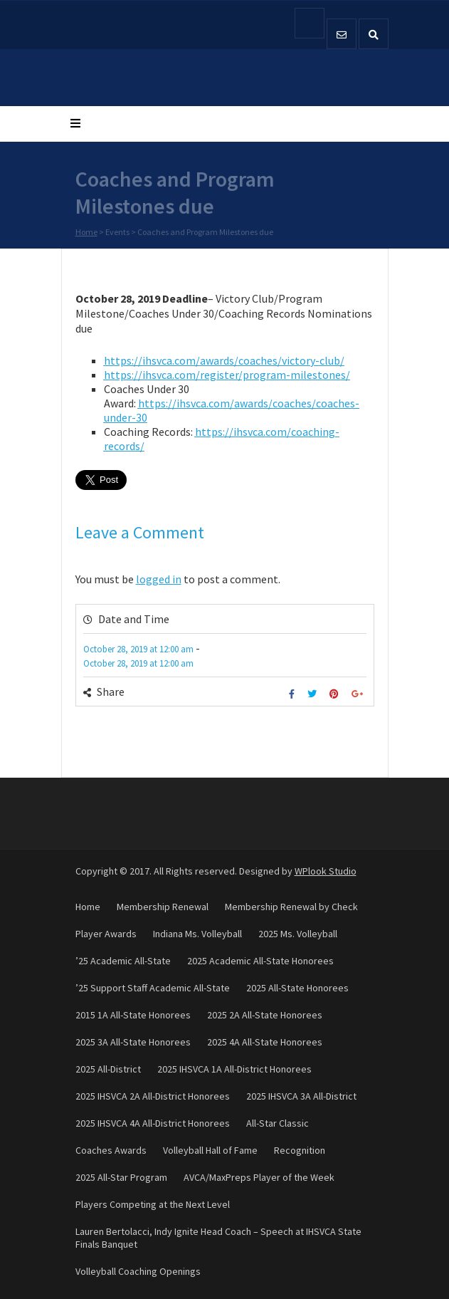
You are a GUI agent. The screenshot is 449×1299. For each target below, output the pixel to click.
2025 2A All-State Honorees (264, 1014)
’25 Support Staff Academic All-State (152, 987)
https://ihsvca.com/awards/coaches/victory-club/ (224, 360)
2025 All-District (108, 1069)
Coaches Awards (111, 1150)
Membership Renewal (162, 906)
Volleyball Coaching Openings (138, 1271)
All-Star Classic (277, 1123)
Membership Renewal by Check (291, 906)
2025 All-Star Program (121, 1177)
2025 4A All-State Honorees (264, 1041)
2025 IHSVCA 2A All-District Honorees (152, 1096)
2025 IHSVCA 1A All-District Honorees (234, 1069)
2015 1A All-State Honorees (133, 1014)
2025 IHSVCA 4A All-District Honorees (152, 1123)
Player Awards (106, 933)
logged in (158, 579)
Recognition (299, 1150)
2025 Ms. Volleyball (297, 933)
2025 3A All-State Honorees (133, 1041)
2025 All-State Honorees (297, 987)
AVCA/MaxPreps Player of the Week (259, 1177)
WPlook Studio (325, 871)
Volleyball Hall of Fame (210, 1150)
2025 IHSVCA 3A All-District (301, 1096)
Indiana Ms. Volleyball (197, 933)
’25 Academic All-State (123, 960)
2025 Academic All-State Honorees (260, 960)
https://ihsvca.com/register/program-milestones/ (227, 374)
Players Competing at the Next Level (152, 1204)
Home (86, 232)
